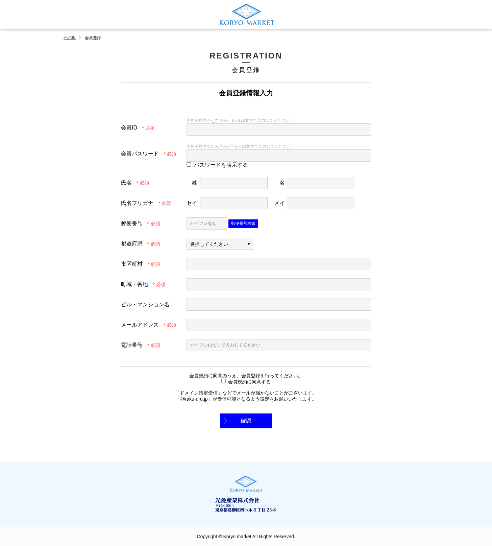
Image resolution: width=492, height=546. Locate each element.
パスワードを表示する (221, 165)
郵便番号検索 (243, 223)
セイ (192, 203)
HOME (70, 37)
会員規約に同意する (249, 381)
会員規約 (198, 375)
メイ (279, 203)
